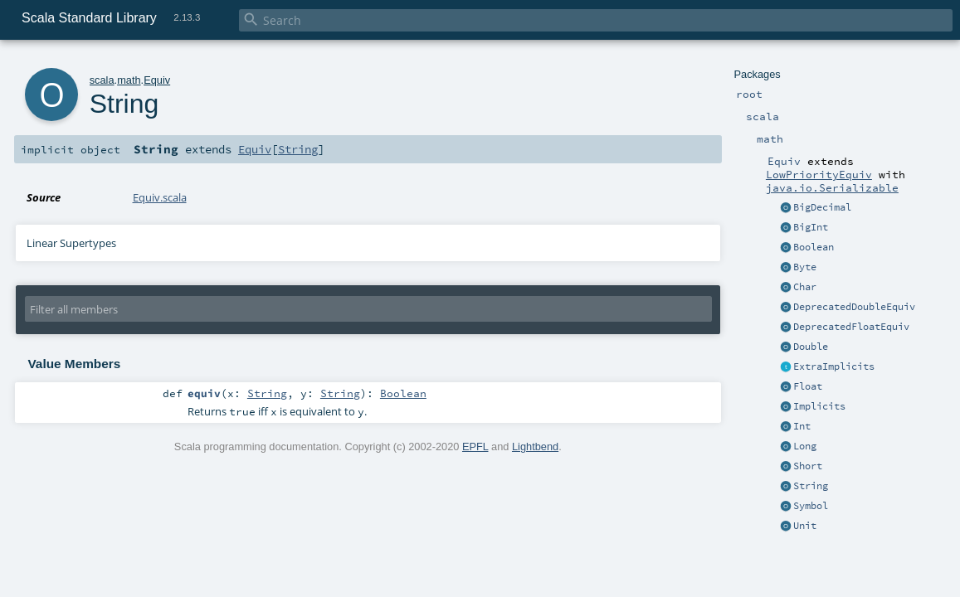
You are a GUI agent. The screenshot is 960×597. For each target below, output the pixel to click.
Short (807, 466)
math (128, 80)
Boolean (813, 247)
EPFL (475, 446)
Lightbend (535, 446)
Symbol (810, 506)
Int (802, 426)
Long (804, 446)
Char (804, 287)
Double (810, 346)
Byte (804, 267)
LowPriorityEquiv (819, 174)
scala (102, 80)
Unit (804, 525)
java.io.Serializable (832, 187)
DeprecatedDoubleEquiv (854, 307)
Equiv (157, 80)
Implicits (819, 406)
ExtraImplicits (834, 366)
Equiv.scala (160, 197)
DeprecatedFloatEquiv (851, 326)
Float (807, 386)
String (810, 486)
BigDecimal (822, 207)
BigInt (810, 227)
